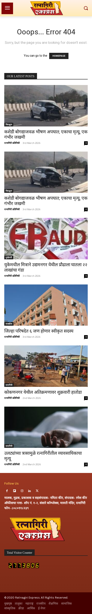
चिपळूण (9, 124)
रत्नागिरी (9, 384)
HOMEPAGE (58, 56)
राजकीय (9, 323)
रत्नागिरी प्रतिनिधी (12, 142)
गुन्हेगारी (9, 257)
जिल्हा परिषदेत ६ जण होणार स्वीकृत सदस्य (38, 331)
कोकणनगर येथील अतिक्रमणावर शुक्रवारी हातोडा (43, 392)
